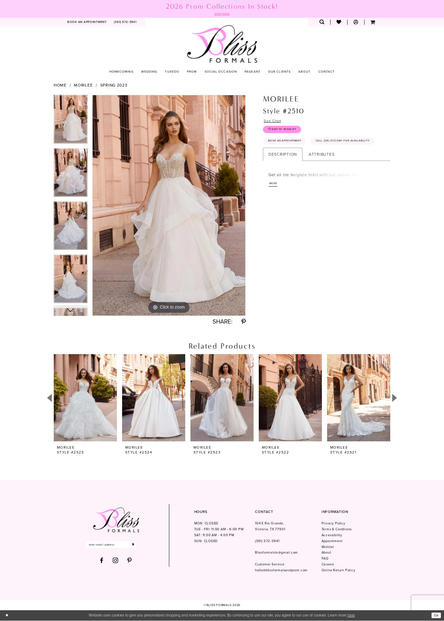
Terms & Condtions (337, 530)
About (326, 553)
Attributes (321, 173)
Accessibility (332, 535)
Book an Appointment (288, 146)
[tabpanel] (70, 122)
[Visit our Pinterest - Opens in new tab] (129, 562)
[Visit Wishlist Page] (338, 22)
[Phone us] (125, 22)
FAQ (325, 559)
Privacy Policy (333, 524)
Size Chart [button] (274, 122)
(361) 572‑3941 (267, 541)
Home (60, 86)
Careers (328, 565)
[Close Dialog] (7, 615)
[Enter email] (115, 546)
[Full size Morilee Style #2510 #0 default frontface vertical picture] (169, 206)
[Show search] (321, 22)
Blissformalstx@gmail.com (276, 553)
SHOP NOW (222, 13)
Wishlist (328, 547)
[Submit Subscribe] (142, 546)
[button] (355, 22)
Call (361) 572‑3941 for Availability (300, 159)
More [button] (274, 203)
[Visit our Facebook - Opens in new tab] (102, 562)
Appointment (332, 541)
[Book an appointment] (87, 22)
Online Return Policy (339, 571)
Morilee (83, 86)
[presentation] (85, 398)
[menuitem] (87, 22)
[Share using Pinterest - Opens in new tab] (243, 323)
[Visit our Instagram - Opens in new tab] (116, 562)
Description (282, 173)
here (351, 616)
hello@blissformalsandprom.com (281, 571)
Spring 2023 (114, 86)
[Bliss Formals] (222, 44)
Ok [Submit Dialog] (435, 616)
